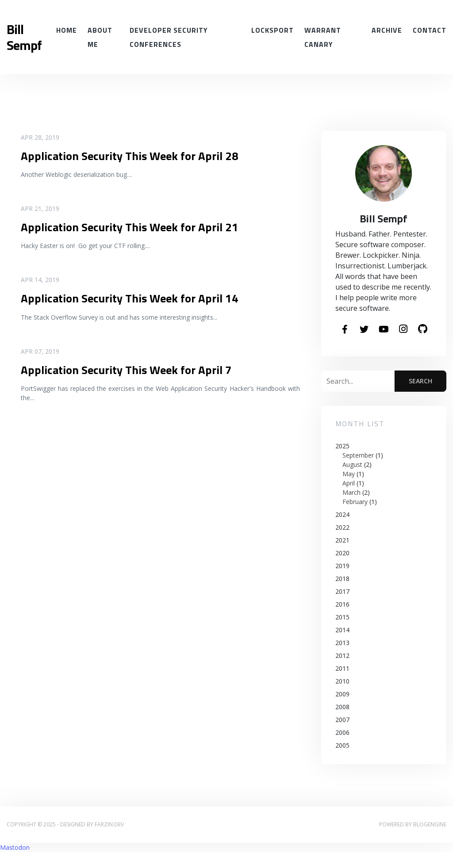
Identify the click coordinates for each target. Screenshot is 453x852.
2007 (342, 719)
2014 (342, 630)
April (348, 483)
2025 (383, 474)
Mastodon (15, 847)
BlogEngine (429, 824)
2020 (342, 553)
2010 (342, 681)
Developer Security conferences (168, 37)
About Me (100, 37)
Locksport (272, 30)
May (348, 474)
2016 (342, 604)
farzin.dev (109, 824)
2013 (342, 642)
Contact (429, 30)
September (358, 455)
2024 (342, 514)
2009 (342, 694)
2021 (342, 540)
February (355, 501)
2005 (342, 745)
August (352, 464)
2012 (342, 655)
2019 (342, 566)
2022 (342, 527)
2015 (342, 617)
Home (66, 30)
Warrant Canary (322, 37)
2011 (342, 668)
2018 (342, 578)
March (351, 492)
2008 (342, 707)
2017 (342, 591)
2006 (342, 732)
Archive (387, 30)
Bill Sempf (24, 37)
